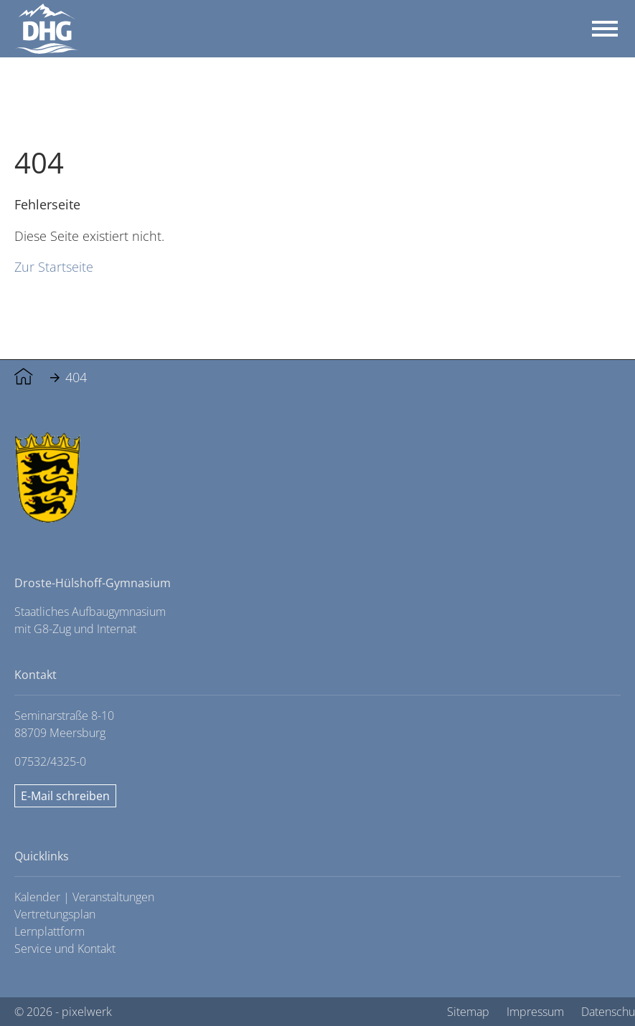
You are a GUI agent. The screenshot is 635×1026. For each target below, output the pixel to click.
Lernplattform (49, 931)
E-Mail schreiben (65, 796)
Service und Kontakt (65, 948)
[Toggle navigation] (605, 28)
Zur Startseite (53, 266)
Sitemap (468, 1012)
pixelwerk (87, 1012)
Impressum (535, 1012)
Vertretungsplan (54, 914)
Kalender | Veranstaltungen (84, 897)
